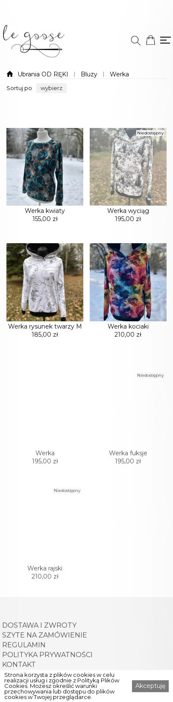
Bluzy (89, 74)
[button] (51, 88)
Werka (119, 74)
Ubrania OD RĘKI (43, 74)
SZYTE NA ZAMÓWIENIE (44, 660)
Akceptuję (150, 686)
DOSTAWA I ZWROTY (39, 650)
